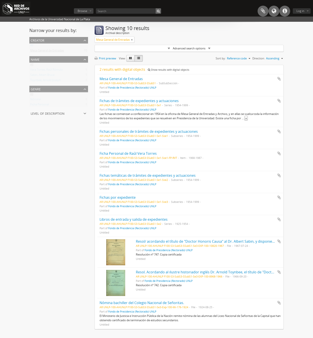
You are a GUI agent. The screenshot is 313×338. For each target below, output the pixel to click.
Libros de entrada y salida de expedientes (134, 219)
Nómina (35, 100)
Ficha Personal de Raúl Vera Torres (128, 153)
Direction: (258, 58)
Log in (300, 11)
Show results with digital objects (168, 70)
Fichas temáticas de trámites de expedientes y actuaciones (148, 175)
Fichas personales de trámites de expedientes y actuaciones (149, 131)
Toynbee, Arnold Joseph (45, 81)
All (31, 46)
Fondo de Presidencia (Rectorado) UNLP (132, 87)
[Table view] (138, 58)
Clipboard (263, 11)
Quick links (284, 11)
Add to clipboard (279, 79)
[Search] (128, 11)
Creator (37, 40)
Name (35, 59)
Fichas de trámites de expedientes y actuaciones (139, 100)
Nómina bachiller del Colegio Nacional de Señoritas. (142, 302)
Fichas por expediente (118, 197)
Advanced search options (189, 48)
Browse (82, 11)
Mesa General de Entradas (47, 51)
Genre (36, 89)
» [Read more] (246, 118)
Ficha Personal (39, 105)
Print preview (105, 58)
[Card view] (130, 58)
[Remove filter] (132, 39)
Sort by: (221, 58)
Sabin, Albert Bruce (42, 76)
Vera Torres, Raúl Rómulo (46, 70)
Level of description (48, 113)
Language (273, 11)
